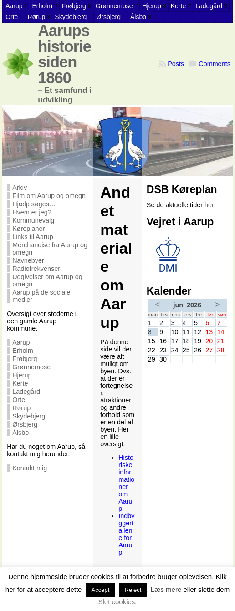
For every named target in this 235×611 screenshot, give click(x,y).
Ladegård (26, 391)
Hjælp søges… (34, 204)
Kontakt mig (29, 468)
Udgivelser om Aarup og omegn (47, 280)
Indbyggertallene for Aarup (126, 534)
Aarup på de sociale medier (41, 296)
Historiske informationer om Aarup (126, 483)
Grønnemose (31, 367)
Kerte (20, 383)
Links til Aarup (32, 236)
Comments (214, 63)
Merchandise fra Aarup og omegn (49, 248)
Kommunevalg (33, 220)
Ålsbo (20, 432)
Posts (176, 63)
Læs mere (166, 589)
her (209, 205)
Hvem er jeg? (31, 212)
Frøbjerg (24, 358)
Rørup (21, 408)
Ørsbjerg (24, 424)
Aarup (21, 342)
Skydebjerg (28, 416)
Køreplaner (28, 228)
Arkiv (19, 187)
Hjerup (21, 375)
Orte (18, 399)
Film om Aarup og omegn (49, 195)
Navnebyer (28, 260)
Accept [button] (101, 589)
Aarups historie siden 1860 (64, 54)
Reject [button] (133, 589)
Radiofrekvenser (36, 268)
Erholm (22, 350)
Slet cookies (116, 602)
